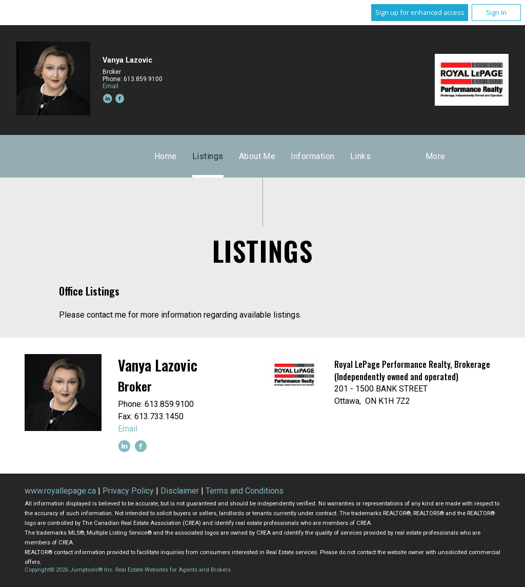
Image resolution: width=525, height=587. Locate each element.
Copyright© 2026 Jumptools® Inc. (69, 569)
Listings (208, 156)
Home (165, 156)
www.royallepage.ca (60, 491)
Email (110, 86)
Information (312, 156)
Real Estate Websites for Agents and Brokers (173, 569)
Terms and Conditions (245, 491)
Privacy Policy (128, 491)
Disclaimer (179, 491)
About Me (257, 156)
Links (360, 156)
